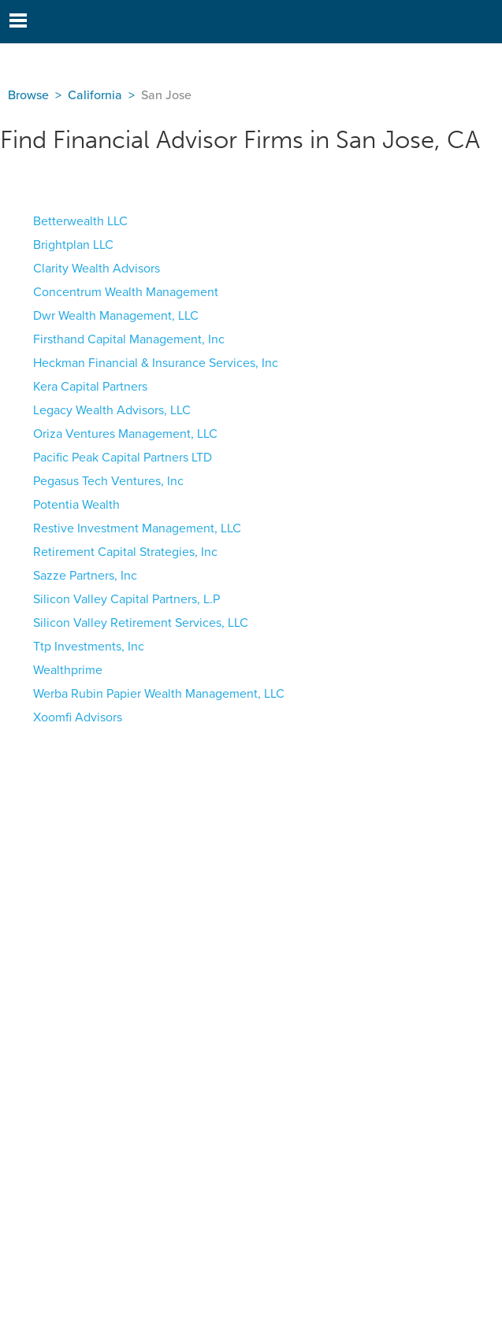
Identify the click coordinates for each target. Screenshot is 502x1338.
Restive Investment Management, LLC (137, 528)
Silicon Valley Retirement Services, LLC (140, 623)
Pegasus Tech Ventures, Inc (108, 481)
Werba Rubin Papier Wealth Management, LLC (158, 694)
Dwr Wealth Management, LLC (116, 316)
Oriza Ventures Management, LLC (125, 434)
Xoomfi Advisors (77, 717)
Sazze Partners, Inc (85, 576)
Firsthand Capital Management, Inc (129, 339)
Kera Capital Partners (90, 387)
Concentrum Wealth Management (125, 292)
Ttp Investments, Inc (88, 646)
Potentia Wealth (76, 505)
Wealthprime (67, 670)
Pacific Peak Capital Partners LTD (122, 457)
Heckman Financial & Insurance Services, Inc (155, 363)
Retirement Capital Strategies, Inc (125, 552)
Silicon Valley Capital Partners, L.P (126, 599)
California (95, 95)
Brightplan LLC (73, 245)
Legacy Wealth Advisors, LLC (112, 410)
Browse (28, 95)
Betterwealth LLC (80, 221)
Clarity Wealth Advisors (96, 268)
